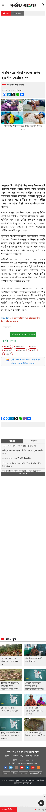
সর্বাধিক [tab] (34, 441)
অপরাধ (17, 13)
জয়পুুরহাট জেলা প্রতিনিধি (15, 85)
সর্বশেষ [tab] (12, 441)
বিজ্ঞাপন (6, 773)
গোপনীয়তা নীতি (35, 773)
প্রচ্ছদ (6, 13)
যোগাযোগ (23, 773)
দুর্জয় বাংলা (20, 780)
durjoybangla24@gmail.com (27, 763)
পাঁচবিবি (32, 346)
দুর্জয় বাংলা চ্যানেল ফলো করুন (23, 334)
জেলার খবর (20, 350)
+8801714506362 (25, 760)
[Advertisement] (22, 43)
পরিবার (14, 773)
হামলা (6, 346)
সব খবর (23, 473)
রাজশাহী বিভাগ (19, 346)
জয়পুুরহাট (8, 350)
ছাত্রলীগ (33, 350)
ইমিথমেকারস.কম (25, 783)
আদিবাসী (7, 354)
